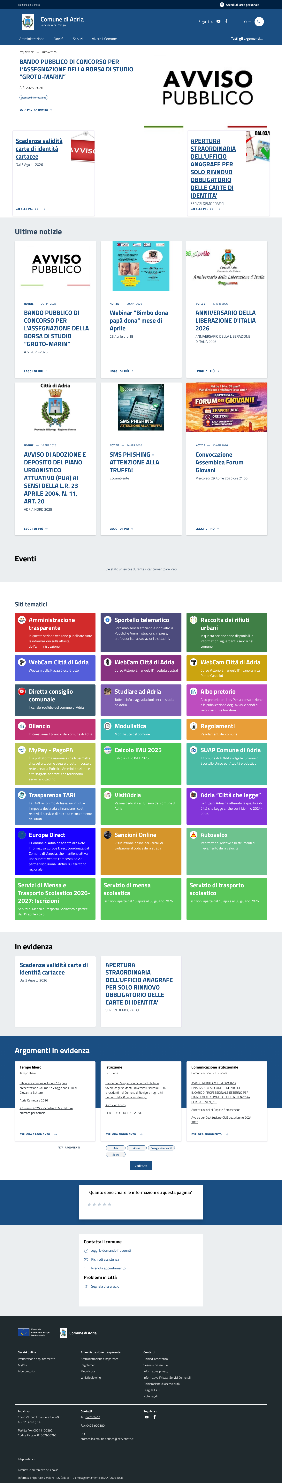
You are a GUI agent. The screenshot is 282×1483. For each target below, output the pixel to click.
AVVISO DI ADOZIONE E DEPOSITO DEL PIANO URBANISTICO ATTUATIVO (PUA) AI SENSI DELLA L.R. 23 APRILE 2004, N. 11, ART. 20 (55, 478)
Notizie (29, 304)
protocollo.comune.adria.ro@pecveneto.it (107, 1438)
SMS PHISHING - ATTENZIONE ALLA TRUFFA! (134, 462)
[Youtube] (217, 21)
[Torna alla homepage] (79, 1333)
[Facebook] (225, 21)
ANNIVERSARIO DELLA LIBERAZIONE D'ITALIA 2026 (225, 320)
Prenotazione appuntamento (36, 1358)
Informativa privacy (155, 1371)
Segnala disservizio (155, 1365)
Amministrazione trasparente (99, 1358)
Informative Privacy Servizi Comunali (167, 1377)
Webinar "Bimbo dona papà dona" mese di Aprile (139, 320)
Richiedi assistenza (155, 1358)
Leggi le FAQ (151, 1390)
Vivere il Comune (104, 38)
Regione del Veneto (29, 5)
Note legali (150, 1396)
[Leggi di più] (36, 371)
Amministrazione (31, 38)
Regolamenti (89, 1365)
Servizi (78, 38)
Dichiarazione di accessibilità (161, 1383)
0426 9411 (93, 1417)
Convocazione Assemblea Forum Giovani (219, 462)
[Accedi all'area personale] (241, 4)
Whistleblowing (91, 1377)
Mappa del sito (27, 1459)
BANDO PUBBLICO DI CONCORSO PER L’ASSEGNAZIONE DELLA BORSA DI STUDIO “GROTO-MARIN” (56, 328)
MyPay (22, 1365)
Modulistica (88, 1371)
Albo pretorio (26, 1371)
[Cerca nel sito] (259, 21)
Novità (59, 38)
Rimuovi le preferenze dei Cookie (38, 1470)
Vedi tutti (141, 1165)
